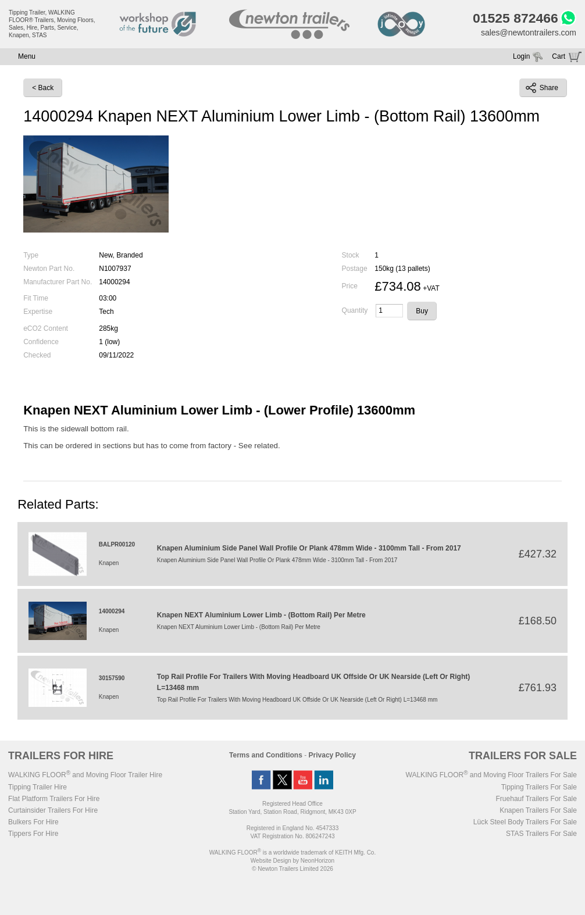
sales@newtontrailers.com (528, 32)
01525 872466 (515, 18)
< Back (42, 88)
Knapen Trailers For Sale (538, 810)
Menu (26, 56)
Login (521, 56)
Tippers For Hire (33, 834)
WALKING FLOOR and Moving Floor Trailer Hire (85, 775)
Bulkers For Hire (33, 822)
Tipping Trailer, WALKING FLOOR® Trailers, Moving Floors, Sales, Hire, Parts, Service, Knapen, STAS (52, 23)
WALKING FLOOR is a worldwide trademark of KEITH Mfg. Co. (292, 852)
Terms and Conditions (265, 755)
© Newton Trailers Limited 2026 (292, 869)
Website (271, 860)
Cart (558, 56)
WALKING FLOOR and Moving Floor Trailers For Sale (491, 775)
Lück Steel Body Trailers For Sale (525, 822)
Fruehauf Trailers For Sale (536, 799)
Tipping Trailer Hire (37, 787)
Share (542, 88)
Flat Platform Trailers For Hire (53, 799)
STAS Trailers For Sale (541, 834)
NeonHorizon (317, 860)
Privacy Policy (332, 755)
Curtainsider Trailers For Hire (53, 810)
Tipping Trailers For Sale (539, 787)
